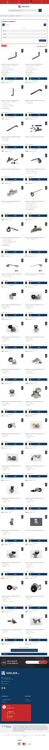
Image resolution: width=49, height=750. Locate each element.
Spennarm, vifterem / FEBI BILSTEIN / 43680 (34, 100)
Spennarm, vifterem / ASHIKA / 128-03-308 (34, 562)
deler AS (10, 735)
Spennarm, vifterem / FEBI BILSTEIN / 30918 (10, 136)
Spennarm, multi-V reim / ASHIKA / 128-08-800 (11, 401)
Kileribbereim (12, 15)
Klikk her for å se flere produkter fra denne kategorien (24, 650)
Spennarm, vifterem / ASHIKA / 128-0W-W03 (11, 304)
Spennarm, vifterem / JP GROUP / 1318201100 (35, 274)
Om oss (5, 702)
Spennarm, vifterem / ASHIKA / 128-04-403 (34, 466)
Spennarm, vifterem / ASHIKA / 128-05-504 (34, 433)
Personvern (24, 736)
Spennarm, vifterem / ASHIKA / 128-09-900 (34, 369)
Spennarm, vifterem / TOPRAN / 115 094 (10, 64)
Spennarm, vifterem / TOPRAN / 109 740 (10, 100)
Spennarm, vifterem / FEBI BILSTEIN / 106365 (35, 169)
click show (23, 654)
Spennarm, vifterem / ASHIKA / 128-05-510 (34, 401)
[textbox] (25, 10)
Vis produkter (42, 40)
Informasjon (4, 696)
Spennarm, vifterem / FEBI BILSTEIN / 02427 (34, 201)
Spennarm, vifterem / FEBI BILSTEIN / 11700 (10, 169)
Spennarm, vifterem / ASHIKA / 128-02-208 (34, 596)
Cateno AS (31, 735)
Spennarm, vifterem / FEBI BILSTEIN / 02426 (10, 237)
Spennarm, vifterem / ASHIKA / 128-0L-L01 (34, 304)
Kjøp (15, 78)
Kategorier (27, 696)
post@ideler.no (6, 681)
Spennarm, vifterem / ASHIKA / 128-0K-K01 (10, 337)
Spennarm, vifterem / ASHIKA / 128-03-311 (34, 530)
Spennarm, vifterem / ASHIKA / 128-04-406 (11, 466)
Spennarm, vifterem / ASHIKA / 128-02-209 (10, 596)
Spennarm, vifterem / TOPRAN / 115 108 (33, 64)
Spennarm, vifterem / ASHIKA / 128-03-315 (34, 498)
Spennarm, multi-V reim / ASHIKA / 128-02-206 (11, 629)
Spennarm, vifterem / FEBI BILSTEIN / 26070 (34, 136)
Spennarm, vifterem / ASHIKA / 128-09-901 (10, 369)
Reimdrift (5, 15)
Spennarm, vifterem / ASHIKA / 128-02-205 (34, 629)
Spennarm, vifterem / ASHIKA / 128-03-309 (10, 562)
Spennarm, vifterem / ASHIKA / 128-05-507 (10, 433)
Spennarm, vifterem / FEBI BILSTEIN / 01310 (34, 237)
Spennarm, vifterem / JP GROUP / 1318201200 (11, 274)
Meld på (43, 662)
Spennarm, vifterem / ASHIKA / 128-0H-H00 (34, 337)
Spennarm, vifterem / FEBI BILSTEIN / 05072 (10, 201)
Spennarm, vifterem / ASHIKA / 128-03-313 (10, 530)
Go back (4, 45)
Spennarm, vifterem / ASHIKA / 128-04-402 (11, 498)
